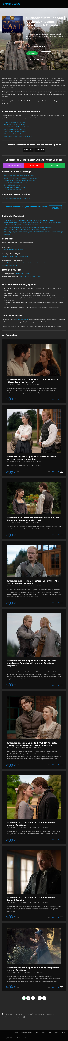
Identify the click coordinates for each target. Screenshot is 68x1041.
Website (32, 53)
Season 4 (26, 263)
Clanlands (5, 265)
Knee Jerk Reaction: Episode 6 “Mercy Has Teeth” (19, 176)
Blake (18, 384)
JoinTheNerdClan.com (21, 320)
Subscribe (46, 53)
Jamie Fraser (28, 1014)
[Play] (10, 399)
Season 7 (5, 263)
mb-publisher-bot (23, 827)
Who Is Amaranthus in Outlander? (14, 129)
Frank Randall (18, 1014)
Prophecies (20, 1017)
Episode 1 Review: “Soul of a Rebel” (14, 124)
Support (56, 1032)
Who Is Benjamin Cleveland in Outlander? (16, 134)
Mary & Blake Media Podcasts (23, 1032)
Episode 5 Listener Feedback (12, 190)
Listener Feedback (39, 1014)
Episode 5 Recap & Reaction (12, 185)
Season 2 (39, 263)
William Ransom (29, 1017)
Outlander (49, 1014)
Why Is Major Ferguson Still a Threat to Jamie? (18, 136)
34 (39, 998)
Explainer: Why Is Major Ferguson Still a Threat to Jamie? (21, 178)
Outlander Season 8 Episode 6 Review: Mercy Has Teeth (21, 225)
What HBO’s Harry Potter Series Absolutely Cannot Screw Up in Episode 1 (26, 229)
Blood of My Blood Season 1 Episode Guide (15, 256)
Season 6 (12, 263)
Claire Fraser (9, 1014)
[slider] (56, 400)
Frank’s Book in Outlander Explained (15, 132)
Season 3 (32, 263)
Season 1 (47, 263)
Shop (49, 1032)
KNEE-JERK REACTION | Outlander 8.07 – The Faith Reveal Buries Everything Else (29, 220)
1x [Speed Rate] (61, 471)
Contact (63, 1032)
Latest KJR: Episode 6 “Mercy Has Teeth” (16, 127)
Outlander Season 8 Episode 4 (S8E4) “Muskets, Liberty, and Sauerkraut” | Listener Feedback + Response (32, 663)
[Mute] (53, 399)
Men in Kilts (13, 265)
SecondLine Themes (24, 1038)
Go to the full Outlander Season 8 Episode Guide (17, 198)
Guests (43, 1032)
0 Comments (38, 384)
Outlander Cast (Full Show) (22, 274)
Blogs (36, 1032)
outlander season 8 (9, 1017)
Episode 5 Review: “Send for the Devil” (15, 183)
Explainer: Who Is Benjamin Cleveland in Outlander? (20, 180)
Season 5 (19, 263)
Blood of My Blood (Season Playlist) (30, 276)
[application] (34, 399)
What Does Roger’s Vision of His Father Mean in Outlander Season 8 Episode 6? (28, 227)
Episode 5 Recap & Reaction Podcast (15, 187)
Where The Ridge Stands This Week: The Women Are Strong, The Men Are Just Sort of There (32, 222)
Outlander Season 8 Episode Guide (14, 122)
